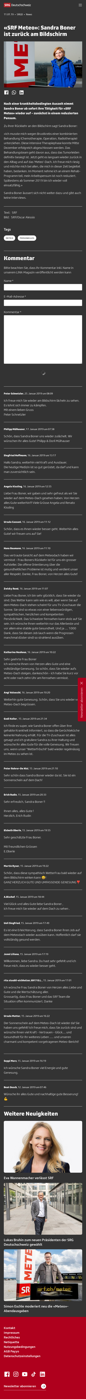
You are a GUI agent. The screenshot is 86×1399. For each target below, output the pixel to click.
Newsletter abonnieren (25, 1386)
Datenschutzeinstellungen (22, 1356)
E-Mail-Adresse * (15, 296)
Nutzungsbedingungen (19, 1346)
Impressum (11, 1332)
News (29, 14)
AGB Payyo (11, 1351)
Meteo (9, 238)
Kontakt (9, 1328)
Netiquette (11, 1342)
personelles (27, 238)
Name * (8, 280)
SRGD (20, 14)
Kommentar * (12, 312)
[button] (80, 5)
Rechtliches (12, 1337)
